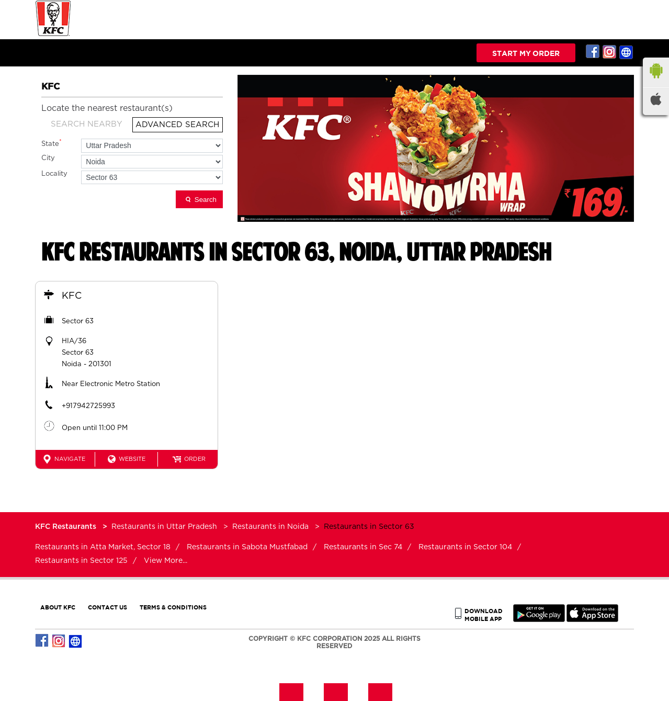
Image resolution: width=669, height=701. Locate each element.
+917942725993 (88, 406)
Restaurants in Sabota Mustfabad (247, 547)
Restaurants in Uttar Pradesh (164, 526)
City (48, 158)
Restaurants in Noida (270, 526)
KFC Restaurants (66, 526)
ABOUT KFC (57, 607)
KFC (72, 296)
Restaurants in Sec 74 (363, 547)
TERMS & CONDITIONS (173, 607)
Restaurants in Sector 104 (465, 547)
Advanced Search (177, 125)
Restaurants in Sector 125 (81, 560)
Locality (54, 174)
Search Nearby (86, 124)
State (51, 143)
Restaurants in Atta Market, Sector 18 (103, 547)
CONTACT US (107, 607)
